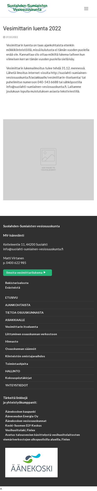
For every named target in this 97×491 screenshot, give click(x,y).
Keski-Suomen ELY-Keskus (23, 425)
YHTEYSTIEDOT (16, 385)
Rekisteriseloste (16, 283)
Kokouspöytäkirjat (18, 378)
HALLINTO (13, 371)
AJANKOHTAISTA (17, 305)
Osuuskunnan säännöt (20, 349)
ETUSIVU (11, 297)
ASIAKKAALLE (15, 320)
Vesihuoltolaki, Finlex (20, 430)
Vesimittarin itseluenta (21, 326)
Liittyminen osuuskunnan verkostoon (31, 334)
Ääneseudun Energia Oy (21, 416)
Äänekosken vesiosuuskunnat (26, 421)
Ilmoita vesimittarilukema (26, 272)
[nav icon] (86, 8)
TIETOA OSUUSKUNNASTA (24, 312)
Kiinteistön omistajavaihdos (25, 356)
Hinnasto (11, 341)
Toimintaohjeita (16, 363)
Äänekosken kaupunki (20, 411)
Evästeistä (12, 287)
